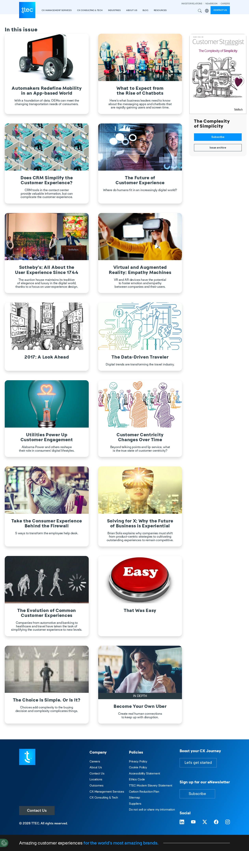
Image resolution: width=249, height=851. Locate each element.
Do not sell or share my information (152, 809)
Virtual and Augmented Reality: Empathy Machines (140, 270)
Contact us (220, 10)
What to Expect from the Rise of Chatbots (140, 91)
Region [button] (207, 10)
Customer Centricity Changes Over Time (140, 437)
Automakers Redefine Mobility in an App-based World (47, 91)
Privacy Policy (138, 761)
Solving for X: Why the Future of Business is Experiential (140, 523)
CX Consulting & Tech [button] (90, 10)
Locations (96, 779)
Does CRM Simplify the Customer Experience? (47, 180)
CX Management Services (107, 791)
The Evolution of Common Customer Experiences (46, 613)
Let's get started (198, 762)
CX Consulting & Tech (104, 797)
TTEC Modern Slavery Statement (150, 785)
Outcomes (97, 785)
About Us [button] (131, 10)
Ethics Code (137, 779)
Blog (145, 10)
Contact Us (37, 810)
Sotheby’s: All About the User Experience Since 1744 (46, 270)
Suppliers (135, 803)
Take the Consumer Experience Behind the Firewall (46, 523)
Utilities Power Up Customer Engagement (47, 437)
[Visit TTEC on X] (204, 822)
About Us (96, 767)
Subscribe (217, 137)
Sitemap (134, 797)
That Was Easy (140, 610)
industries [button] (114, 10)
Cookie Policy (138, 767)
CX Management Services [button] (57, 10)
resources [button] (160, 10)
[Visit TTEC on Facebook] (216, 822)
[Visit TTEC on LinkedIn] (182, 822)
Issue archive (218, 147)
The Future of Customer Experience (140, 180)
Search (199, 10)
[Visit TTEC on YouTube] (193, 822)
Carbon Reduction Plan (144, 791)
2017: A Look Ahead (46, 357)
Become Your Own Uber (140, 706)
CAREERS (225, 3)
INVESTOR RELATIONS (191, 3)
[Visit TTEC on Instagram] (227, 822)
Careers (95, 761)
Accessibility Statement (144, 773)
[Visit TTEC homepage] (27, 757)
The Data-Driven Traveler (140, 357)
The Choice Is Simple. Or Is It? (46, 700)
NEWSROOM (211, 3)
